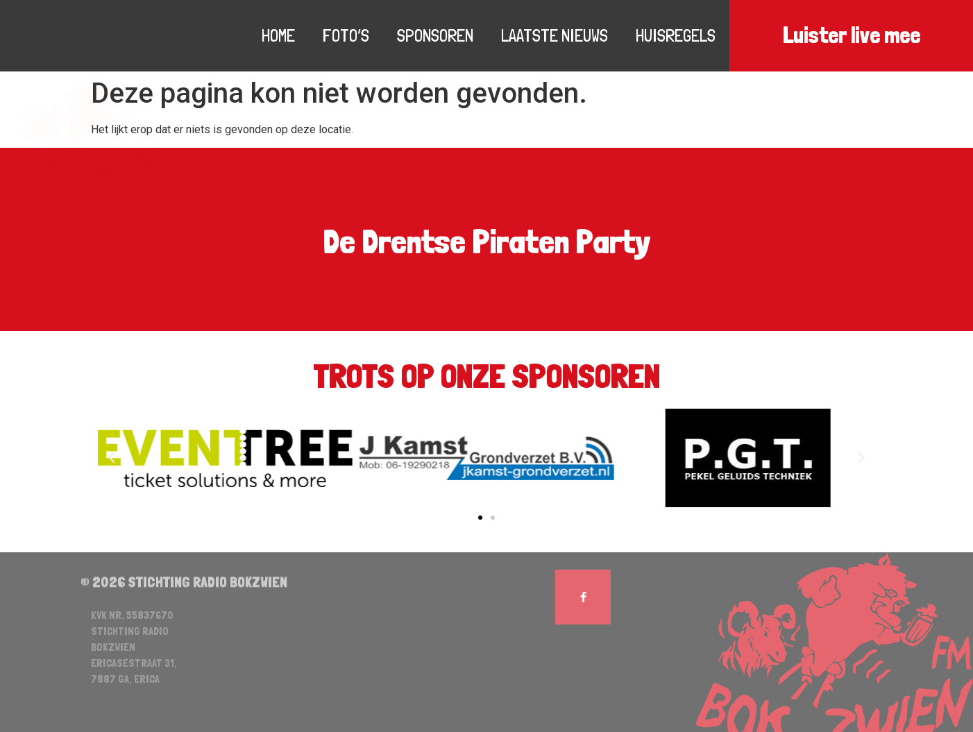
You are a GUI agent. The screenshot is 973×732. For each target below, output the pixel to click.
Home (278, 35)
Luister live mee (851, 35)
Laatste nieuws (554, 35)
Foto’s (346, 35)
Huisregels (676, 35)
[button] (480, 518)
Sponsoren (435, 35)
